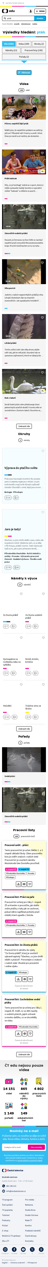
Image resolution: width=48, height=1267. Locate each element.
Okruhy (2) (39, 43)
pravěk (16, 24)
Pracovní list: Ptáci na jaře (19, 896)
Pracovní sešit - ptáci (16, 845)
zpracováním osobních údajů (29, 1160)
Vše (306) (9, 43)
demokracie (25, 24)
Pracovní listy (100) (34, 50)
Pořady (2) (24, 56)
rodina (34, 24)
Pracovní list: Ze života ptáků (21, 944)
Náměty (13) (11, 50)
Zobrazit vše (24, 426)
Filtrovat (26, 72)
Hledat (40, 18)
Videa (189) (24, 43)
